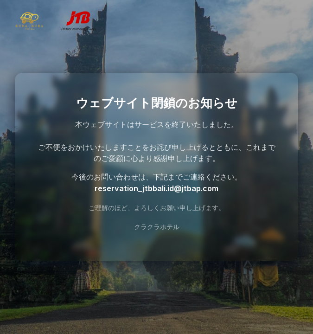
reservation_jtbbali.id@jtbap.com (156, 188)
